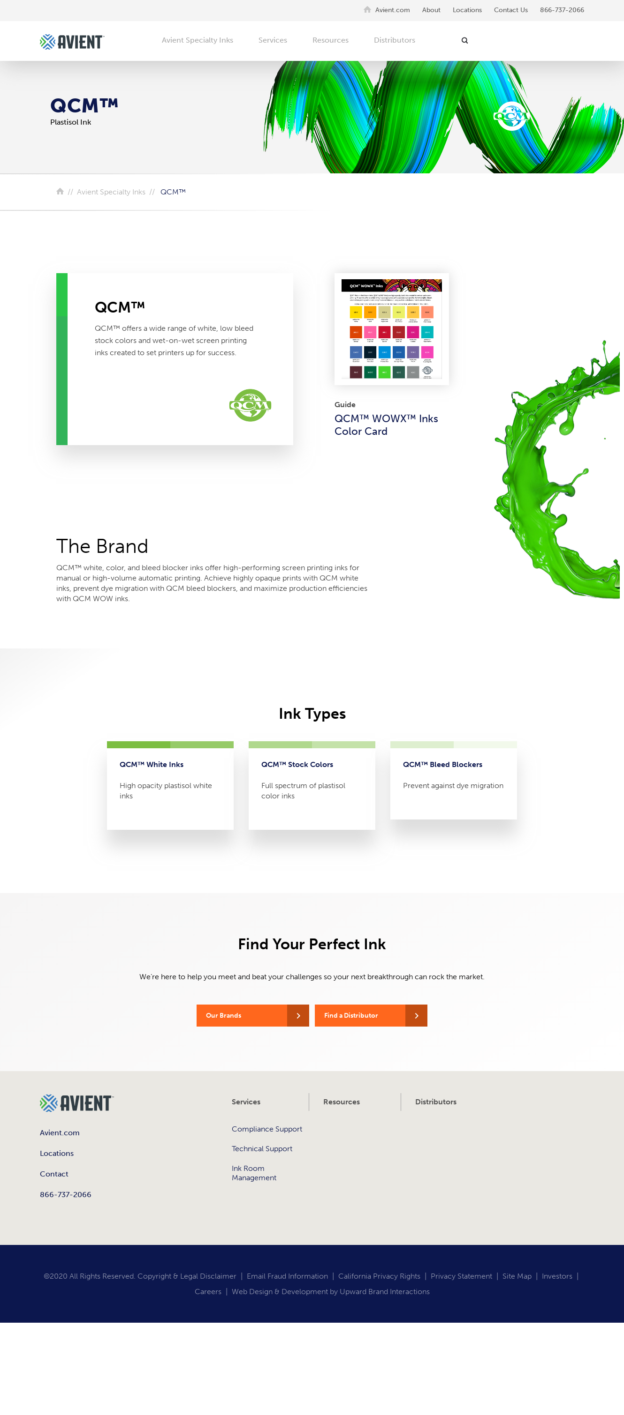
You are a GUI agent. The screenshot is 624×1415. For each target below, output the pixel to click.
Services (273, 40)
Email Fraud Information (287, 1276)
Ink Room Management (254, 1173)
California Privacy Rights (379, 1276)
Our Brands (223, 1016)
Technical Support (262, 1148)
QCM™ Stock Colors (297, 764)
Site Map (517, 1276)
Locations (467, 10)
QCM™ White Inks (151, 764)
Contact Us (511, 10)
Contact (54, 1173)
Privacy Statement (461, 1276)
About (431, 10)
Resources (330, 40)
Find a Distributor (351, 1016)
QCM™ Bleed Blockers (442, 764)
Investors (557, 1276)
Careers (208, 1291)
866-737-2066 (562, 10)
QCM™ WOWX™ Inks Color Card (386, 425)
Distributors (394, 40)
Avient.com (392, 10)
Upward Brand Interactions (385, 1291)
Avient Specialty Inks (197, 40)
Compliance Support (267, 1129)
